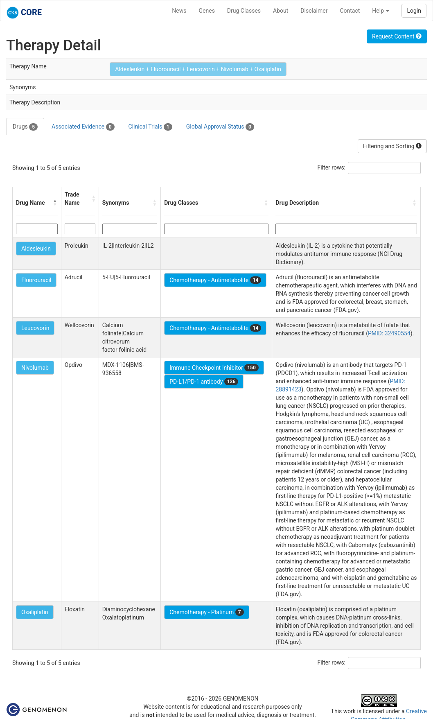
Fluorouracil (36, 280)
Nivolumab (35, 367)
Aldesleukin (36, 248)
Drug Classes (244, 10)
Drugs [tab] (25, 127)
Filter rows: (332, 167)
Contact (350, 10)
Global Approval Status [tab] (220, 127)
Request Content (397, 36)
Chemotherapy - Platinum (206, 612)
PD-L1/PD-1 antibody (203, 381)
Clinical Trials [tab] (150, 127)
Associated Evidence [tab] (83, 127)
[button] (55, 203)
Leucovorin (35, 328)
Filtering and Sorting (392, 146)
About (280, 10)
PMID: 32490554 (389, 333)
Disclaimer (313, 10)
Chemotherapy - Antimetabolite (215, 280)
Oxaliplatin (34, 612)
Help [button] (380, 10)
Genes (207, 10)
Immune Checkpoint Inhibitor (214, 367)
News (179, 10)
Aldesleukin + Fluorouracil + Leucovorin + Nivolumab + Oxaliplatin (198, 69)
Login (414, 10)
